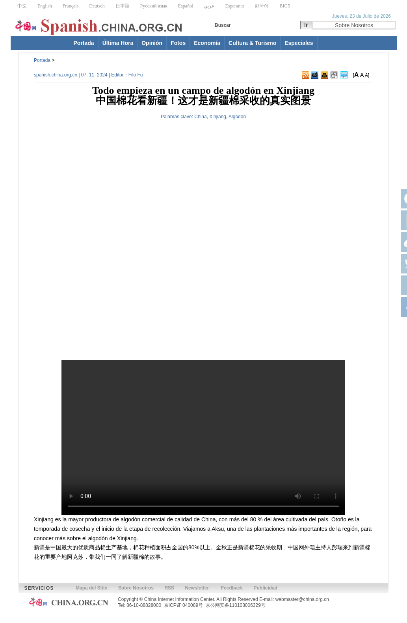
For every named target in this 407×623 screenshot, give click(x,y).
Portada (84, 43)
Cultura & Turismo (252, 43)
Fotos (178, 43)
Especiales (298, 43)
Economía (207, 43)
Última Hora (118, 43)
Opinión (151, 43)
